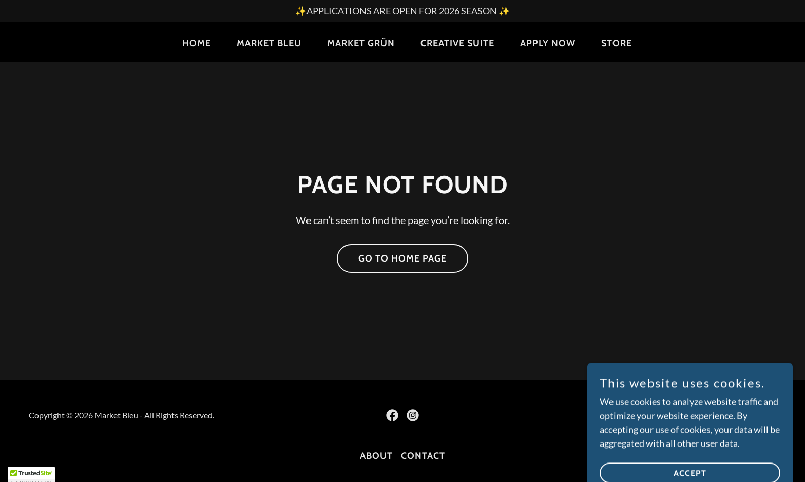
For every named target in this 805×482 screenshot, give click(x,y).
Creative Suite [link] (457, 43)
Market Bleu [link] (269, 43)
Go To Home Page (402, 258)
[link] (392, 415)
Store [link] (616, 43)
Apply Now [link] (548, 43)
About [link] (376, 455)
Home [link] (196, 43)
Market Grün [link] (361, 43)
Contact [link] (423, 455)
